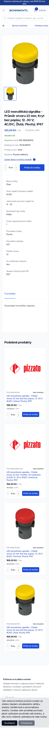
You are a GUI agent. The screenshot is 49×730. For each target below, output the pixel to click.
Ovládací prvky (41, 25)
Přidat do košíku (32, 167)
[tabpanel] (25, 63)
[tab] (10, 93)
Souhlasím (9, 723)
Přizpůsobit (26, 723)
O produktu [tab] (9, 293)
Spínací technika (19, 25)
